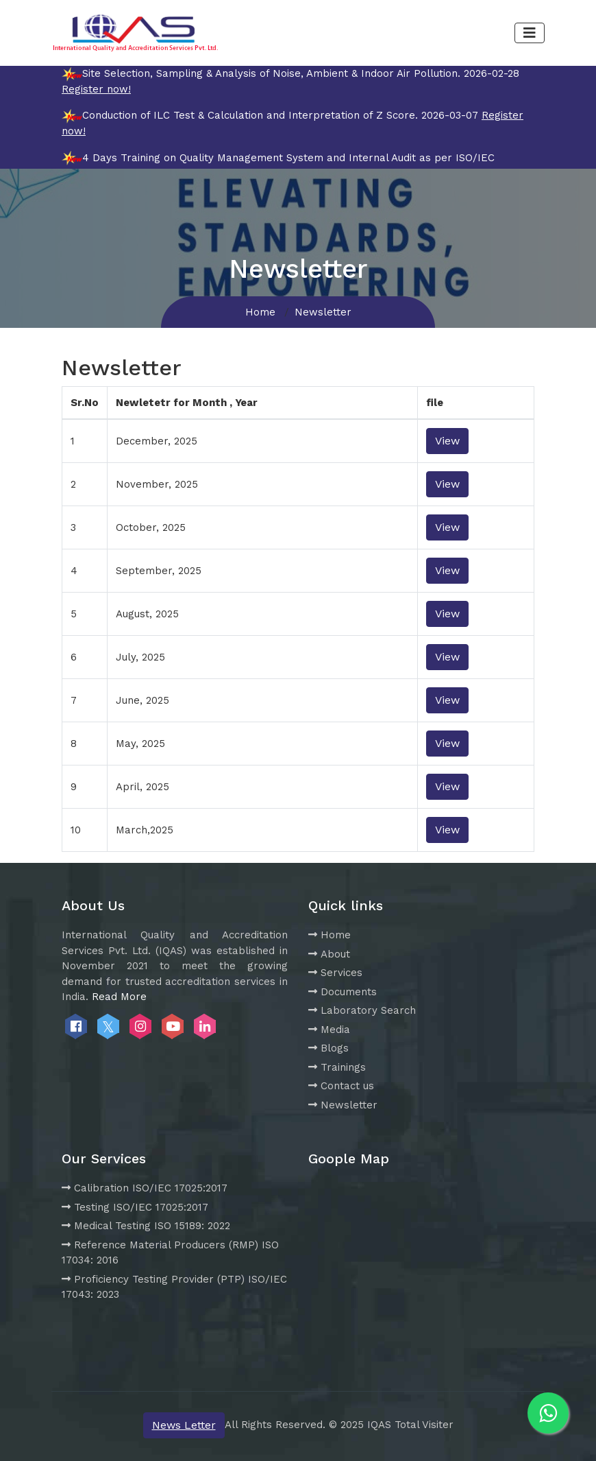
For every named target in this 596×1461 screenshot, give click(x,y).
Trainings (337, 1067)
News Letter (184, 1425)
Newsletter (342, 1105)
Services (335, 972)
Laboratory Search (362, 1010)
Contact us (341, 1086)
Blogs (328, 1048)
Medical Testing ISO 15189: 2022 (146, 1226)
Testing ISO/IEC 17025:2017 (135, 1207)
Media (329, 1029)
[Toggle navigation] (529, 33)
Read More (119, 996)
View (447, 440)
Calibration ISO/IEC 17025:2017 (144, 1188)
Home (260, 312)
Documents (342, 992)
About (329, 954)
